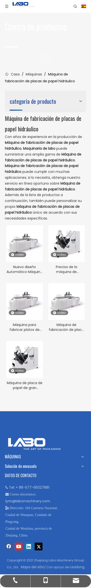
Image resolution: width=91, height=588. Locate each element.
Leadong (77, 567)
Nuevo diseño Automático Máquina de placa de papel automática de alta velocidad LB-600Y (24, 269)
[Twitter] (38, 546)
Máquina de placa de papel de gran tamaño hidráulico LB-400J (24, 385)
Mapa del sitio (32, 567)
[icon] (45, 57)
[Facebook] (9, 546)
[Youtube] (19, 546)
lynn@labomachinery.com (27, 501)
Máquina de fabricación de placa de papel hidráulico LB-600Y (66, 327)
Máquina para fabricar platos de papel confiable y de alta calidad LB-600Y (24, 327)
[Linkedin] (29, 546)
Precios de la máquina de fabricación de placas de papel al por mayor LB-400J (66, 269)
